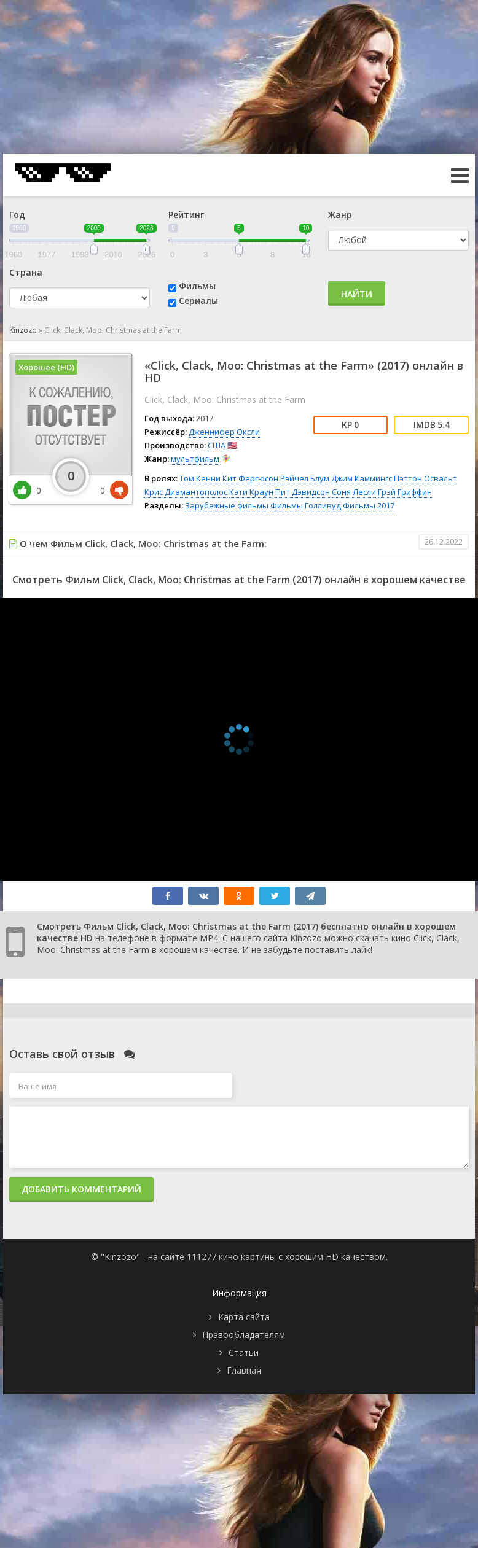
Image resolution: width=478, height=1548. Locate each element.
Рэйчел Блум (304, 478)
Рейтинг (186, 214)
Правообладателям (243, 1334)
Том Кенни (200, 478)
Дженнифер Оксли (224, 431)
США (216, 445)
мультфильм (195, 458)
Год (17, 214)
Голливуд (323, 505)
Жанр (340, 214)
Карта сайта (244, 1317)
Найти (356, 294)
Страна (25, 272)
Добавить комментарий (81, 1189)
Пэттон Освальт (425, 478)
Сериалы (198, 300)
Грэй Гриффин (405, 491)
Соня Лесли (354, 491)
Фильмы (197, 286)
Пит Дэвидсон (302, 491)
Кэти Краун (251, 491)
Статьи (244, 1352)
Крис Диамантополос (185, 491)
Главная (244, 1370)
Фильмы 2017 (368, 505)
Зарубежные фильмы (226, 505)
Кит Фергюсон (250, 478)
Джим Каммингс (361, 478)
